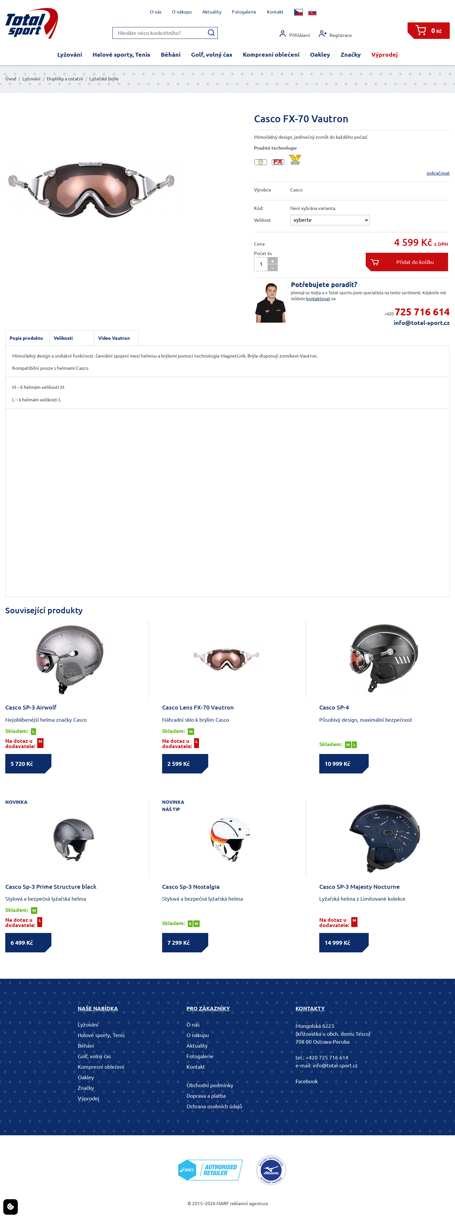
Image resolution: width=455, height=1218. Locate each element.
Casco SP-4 (334, 707)
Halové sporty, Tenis (121, 54)
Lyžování (69, 54)
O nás (155, 11)
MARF (222, 1203)
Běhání (171, 54)
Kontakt (275, 11)
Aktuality (211, 11)
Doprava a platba (206, 1096)
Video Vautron (114, 338)
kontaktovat (318, 298)
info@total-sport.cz (422, 322)
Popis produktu (26, 338)
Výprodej (384, 54)
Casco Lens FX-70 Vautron (198, 707)
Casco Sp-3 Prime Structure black (51, 886)
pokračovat (438, 173)
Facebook (307, 1081)
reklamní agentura (249, 1203)
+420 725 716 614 (327, 1057)
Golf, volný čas (211, 54)
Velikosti (63, 338)
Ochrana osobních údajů (214, 1106)
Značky (351, 54)
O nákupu (182, 11)
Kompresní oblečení (271, 54)
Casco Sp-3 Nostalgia (191, 886)
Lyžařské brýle (104, 78)
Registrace (335, 34)
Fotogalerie (244, 11)
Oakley (320, 54)
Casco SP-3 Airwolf (30, 707)
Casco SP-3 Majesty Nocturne (359, 886)
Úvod (10, 78)
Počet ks (263, 253)
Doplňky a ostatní (65, 78)
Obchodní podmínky (209, 1085)
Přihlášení (294, 34)
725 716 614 (422, 311)
